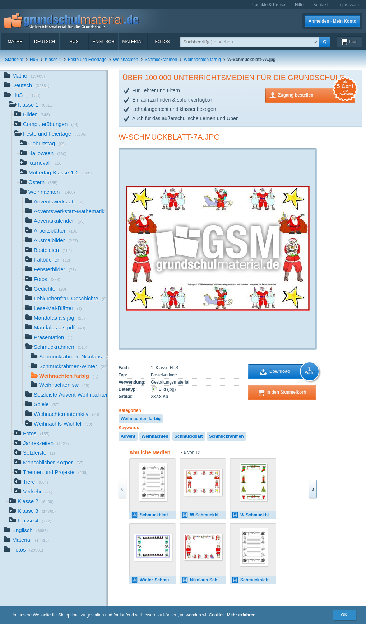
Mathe (15, 41)
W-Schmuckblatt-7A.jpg (169, 136)
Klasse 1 (53, 59)
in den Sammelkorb (286, 392)
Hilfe (299, 4)
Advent (128, 436)
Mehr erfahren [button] (241, 615)
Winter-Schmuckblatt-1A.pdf (153, 580)
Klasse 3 (32, 511)
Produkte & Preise (267, 4)
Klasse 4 (30, 521)
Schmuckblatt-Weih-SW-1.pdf (153, 515)
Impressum (348, 4)
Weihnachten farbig (202, 59)
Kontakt (320, 4)
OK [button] (344, 615)
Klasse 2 (31, 501)
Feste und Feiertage (87, 59)
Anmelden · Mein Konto (332, 21)
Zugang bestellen (316, 94)
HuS (73, 41)
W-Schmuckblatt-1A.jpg (254, 515)
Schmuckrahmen (161, 59)
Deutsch (44, 41)
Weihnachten (125, 59)
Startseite (14, 59)
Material (132, 41)
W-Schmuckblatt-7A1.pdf (203, 515)
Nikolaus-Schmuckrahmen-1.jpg (203, 580)
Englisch (103, 41)
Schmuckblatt (189, 436)
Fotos (162, 41)
